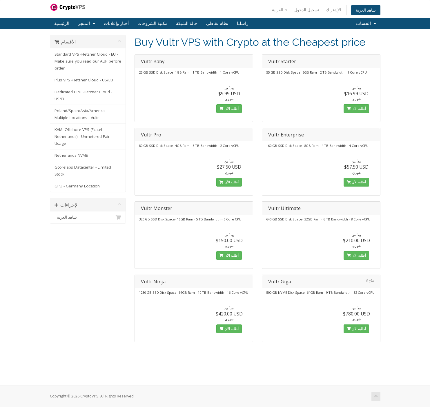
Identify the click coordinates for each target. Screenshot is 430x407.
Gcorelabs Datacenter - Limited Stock (83, 171)
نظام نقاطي (217, 23)
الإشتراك (333, 9)
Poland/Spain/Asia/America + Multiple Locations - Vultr (81, 114)
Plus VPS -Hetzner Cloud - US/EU (84, 80)
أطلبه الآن (229, 108)
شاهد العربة (366, 10)
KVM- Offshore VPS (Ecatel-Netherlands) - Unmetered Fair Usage (82, 136)
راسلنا (242, 23)
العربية (279, 9)
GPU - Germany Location (77, 186)
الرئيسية (61, 23)
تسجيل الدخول (306, 9)
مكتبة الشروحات (152, 23)
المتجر (86, 23)
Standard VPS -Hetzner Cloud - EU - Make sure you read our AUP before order (88, 61)
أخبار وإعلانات (116, 23)
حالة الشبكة (186, 23)
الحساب (366, 23)
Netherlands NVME (71, 155)
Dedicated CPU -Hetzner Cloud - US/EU (83, 95)
